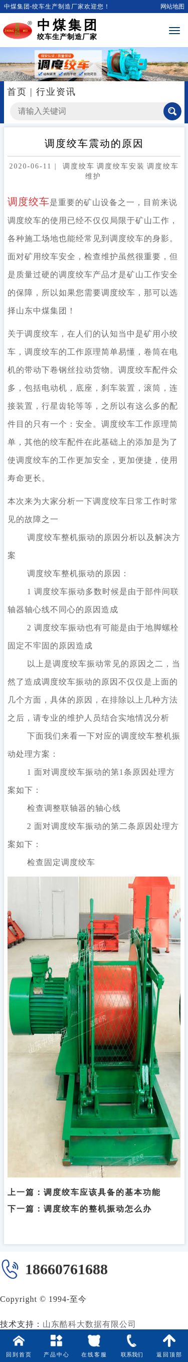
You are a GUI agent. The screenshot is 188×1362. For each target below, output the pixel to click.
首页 (17, 92)
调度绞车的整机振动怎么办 (98, 1202)
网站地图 (172, 6)
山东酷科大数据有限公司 (89, 1324)
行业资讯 (56, 92)
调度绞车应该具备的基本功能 (102, 1185)
